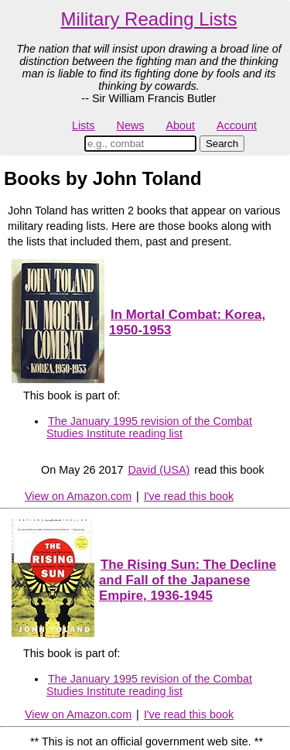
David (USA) (158, 470)
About (180, 125)
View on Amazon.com (78, 496)
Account (237, 125)
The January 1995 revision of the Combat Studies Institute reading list (149, 427)
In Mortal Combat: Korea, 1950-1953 (187, 322)
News (131, 125)
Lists (83, 125)
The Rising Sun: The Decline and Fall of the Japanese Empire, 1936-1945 (187, 580)
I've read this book (189, 496)
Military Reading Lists (148, 19)
